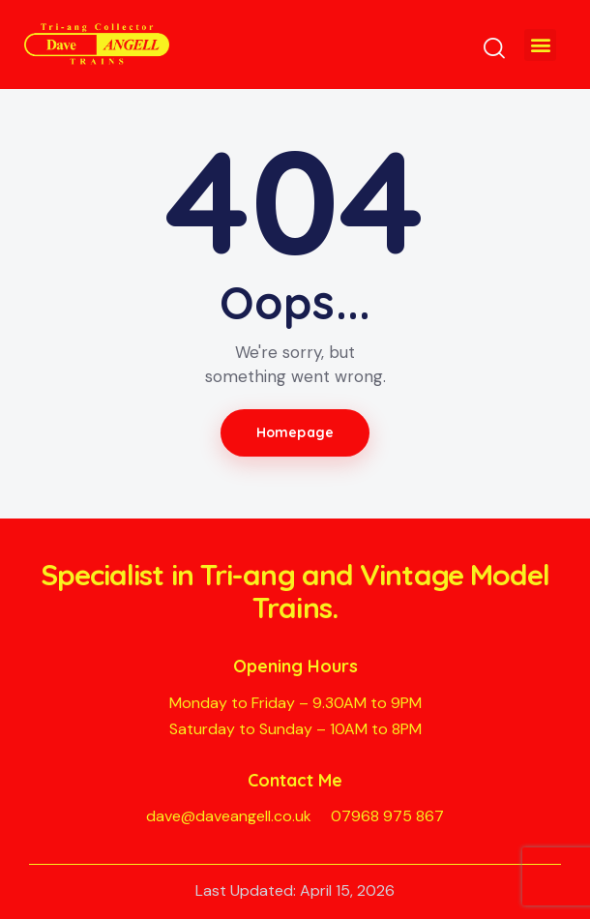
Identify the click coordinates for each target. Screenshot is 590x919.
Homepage (295, 432)
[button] (540, 45)
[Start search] (494, 48)
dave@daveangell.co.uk (228, 816)
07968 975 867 (387, 816)
